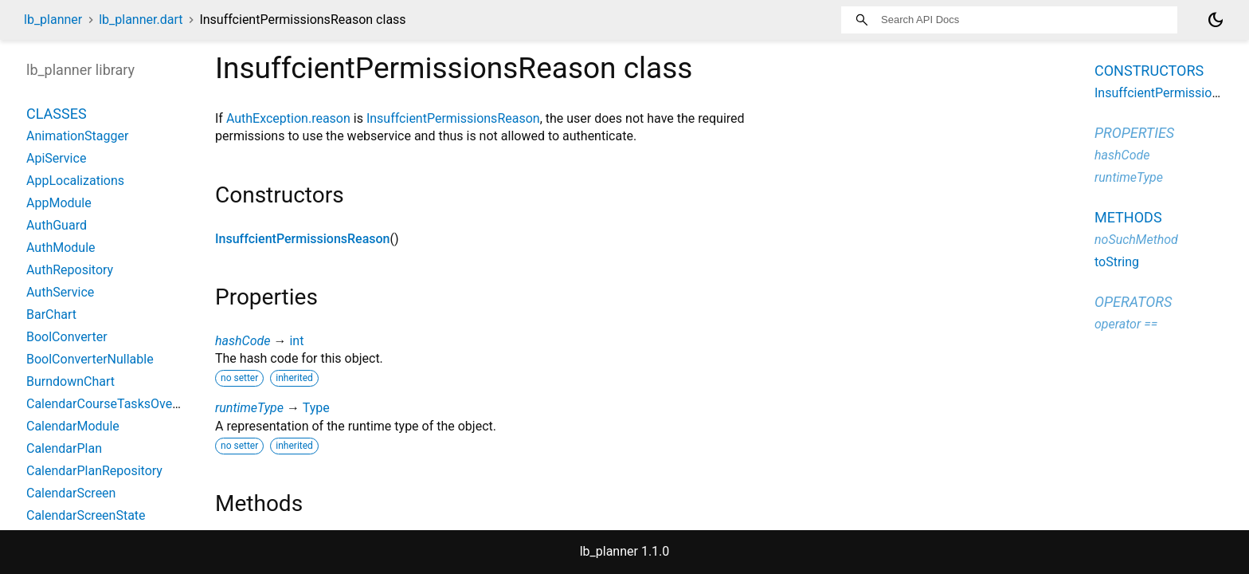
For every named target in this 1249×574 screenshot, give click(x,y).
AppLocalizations (75, 180)
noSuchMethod (1136, 239)
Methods (1128, 217)
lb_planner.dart (140, 19)
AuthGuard (56, 225)
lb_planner (53, 19)
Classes (56, 113)
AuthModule (61, 247)
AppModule (59, 202)
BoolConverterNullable (90, 359)
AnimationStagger (77, 136)
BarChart (51, 314)
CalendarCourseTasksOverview (114, 403)
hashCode (242, 340)
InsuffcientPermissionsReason (453, 118)
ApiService (56, 158)
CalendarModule (72, 426)
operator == (1125, 324)
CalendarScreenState (86, 515)
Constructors (1149, 70)
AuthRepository (69, 269)
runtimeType (249, 407)
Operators (1133, 301)
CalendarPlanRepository (94, 470)
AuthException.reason (288, 118)
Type (316, 407)
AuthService (60, 292)
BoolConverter (67, 336)
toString (1116, 261)
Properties (1134, 132)
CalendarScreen (71, 493)
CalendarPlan (64, 448)
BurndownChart (70, 381)
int (296, 340)
